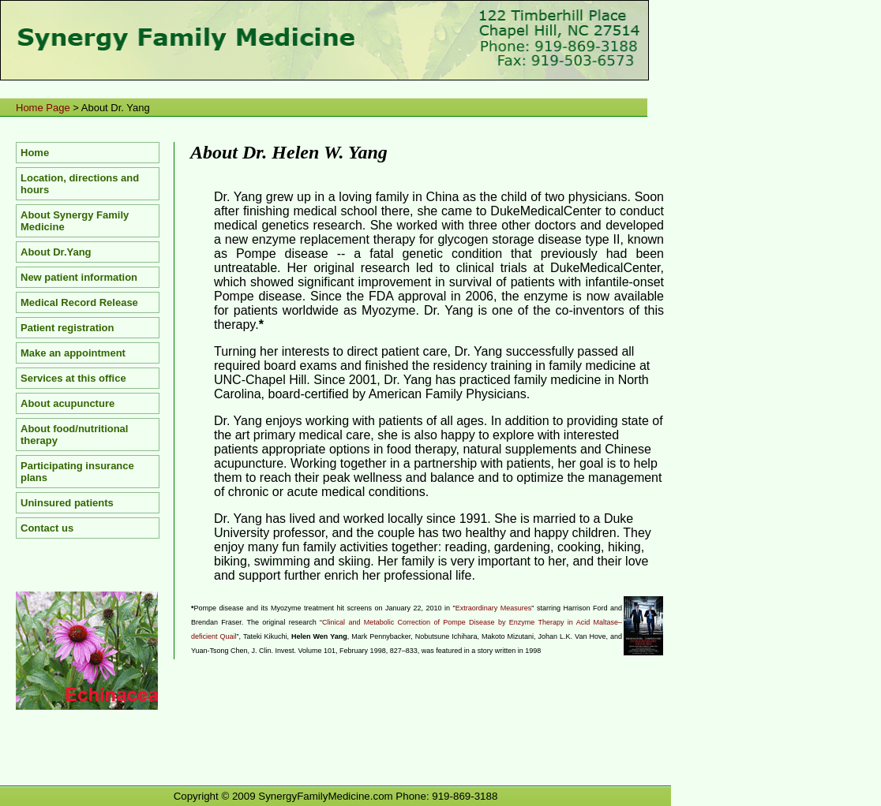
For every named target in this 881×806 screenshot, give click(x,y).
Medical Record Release (79, 302)
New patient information (79, 277)
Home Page (43, 108)
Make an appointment (73, 353)
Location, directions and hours (80, 184)
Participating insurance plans (77, 471)
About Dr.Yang (56, 252)
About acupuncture (67, 403)
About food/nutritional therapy (74, 434)
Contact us (47, 528)
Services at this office (73, 378)
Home (35, 153)
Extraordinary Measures (493, 608)
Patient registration (67, 328)
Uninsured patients (67, 503)
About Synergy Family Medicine (75, 221)
